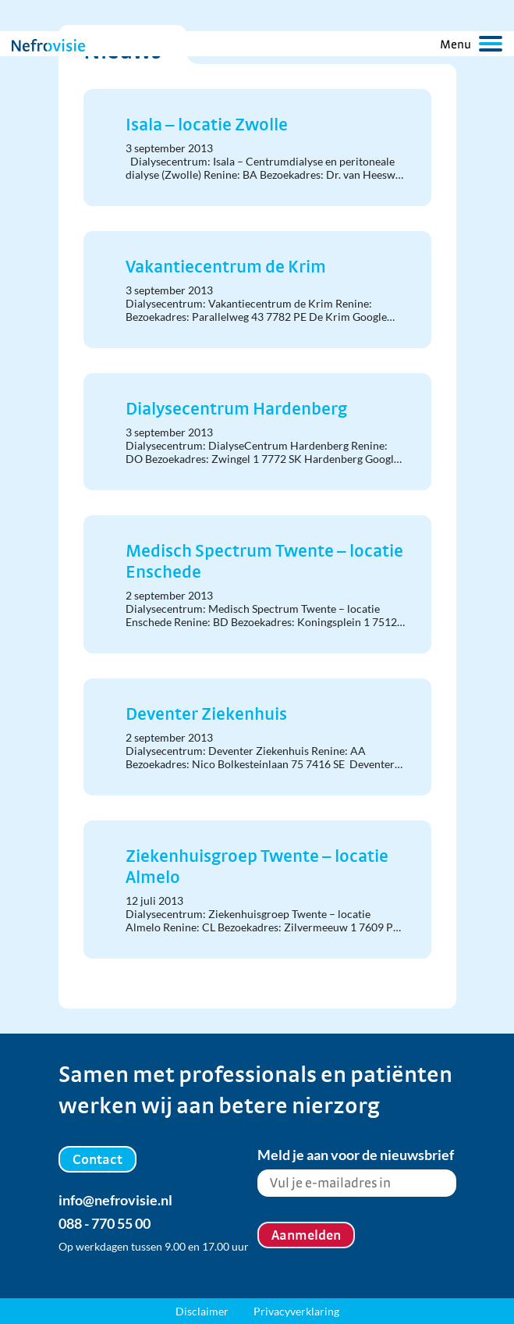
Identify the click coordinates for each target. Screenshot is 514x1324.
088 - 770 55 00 (104, 1223)
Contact (97, 1159)
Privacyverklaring (296, 1311)
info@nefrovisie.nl (115, 1199)
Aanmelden (306, 1234)
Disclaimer (202, 1311)
